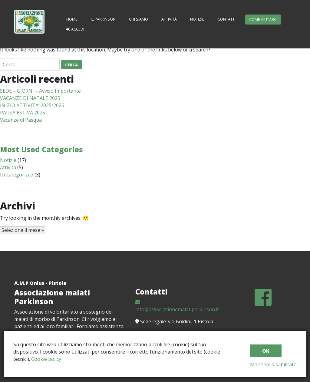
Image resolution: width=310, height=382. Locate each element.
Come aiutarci (263, 19)
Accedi (75, 29)
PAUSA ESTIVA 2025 (22, 112)
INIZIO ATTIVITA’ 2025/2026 (32, 105)
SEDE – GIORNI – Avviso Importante (40, 90)
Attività (169, 19)
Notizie (197, 19)
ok (265, 350)
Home (72, 19)
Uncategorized (16, 174)
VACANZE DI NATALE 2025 (30, 98)
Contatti (227, 19)
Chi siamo (138, 19)
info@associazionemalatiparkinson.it (177, 306)
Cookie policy (46, 359)
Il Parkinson (103, 19)
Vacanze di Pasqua (21, 120)
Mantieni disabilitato (273, 364)
